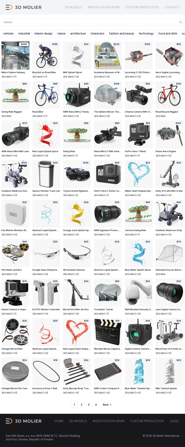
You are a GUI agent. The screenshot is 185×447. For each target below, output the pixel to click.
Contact (172, 7)
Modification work (104, 7)
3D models (73, 7)
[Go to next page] (107, 404)
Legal (174, 421)
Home (59, 421)
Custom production (142, 7)
